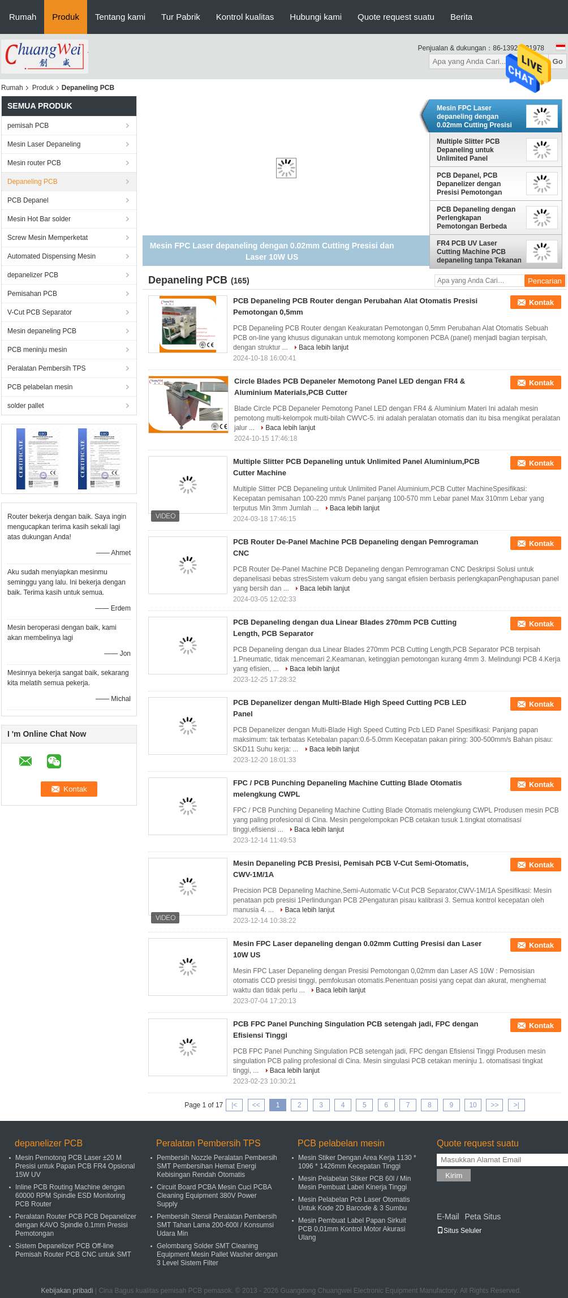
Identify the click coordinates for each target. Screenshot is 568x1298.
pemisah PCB (28, 126)
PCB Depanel (28, 200)
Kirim (453, 1175)
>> (494, 1105)
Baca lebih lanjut (323, 347)
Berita (461, 17)
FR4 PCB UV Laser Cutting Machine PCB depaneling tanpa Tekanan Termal (479, 251)
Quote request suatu (396, 17)
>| (516, 1105)
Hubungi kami (316, 17)
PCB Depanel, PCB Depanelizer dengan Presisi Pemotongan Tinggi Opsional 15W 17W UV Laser (478, 183)
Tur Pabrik (180, 17)
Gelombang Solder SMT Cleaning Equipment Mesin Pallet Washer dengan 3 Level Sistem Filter (217, 1254)
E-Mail (448, 1216)
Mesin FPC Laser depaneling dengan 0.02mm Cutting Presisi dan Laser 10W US (474, 116)
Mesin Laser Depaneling (43, 144)
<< (256, 1105)
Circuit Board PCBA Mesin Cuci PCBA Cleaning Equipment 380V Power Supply (214, 1195)
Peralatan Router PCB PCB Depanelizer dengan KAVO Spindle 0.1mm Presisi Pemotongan (75, 1225)
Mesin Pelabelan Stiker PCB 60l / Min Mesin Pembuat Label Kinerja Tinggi (354, 1183)
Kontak (541, 302)
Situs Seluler (459, 1231)
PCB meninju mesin (37, 350)
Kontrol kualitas (245, 17)
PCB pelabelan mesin (39, 387)
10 (472, 1105)
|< (234, 1105)
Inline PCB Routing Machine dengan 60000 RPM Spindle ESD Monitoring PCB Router (70, 1195)
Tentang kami (120, 17)
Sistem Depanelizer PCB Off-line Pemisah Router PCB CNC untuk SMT (73, 1250)
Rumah (22, 17)
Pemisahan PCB (32, 294)
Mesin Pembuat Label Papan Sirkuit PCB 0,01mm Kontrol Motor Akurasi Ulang (352, 1229)
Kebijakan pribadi (67, 1291)
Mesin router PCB (34, 163)
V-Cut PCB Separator (39, 312)
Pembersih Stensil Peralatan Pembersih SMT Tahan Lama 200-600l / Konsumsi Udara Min (217, 1225)
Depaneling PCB (32, 182)
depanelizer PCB (32, 275)
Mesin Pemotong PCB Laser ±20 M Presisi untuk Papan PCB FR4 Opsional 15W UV (75, 1166)
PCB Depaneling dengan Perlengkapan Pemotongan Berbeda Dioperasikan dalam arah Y (477, 217)
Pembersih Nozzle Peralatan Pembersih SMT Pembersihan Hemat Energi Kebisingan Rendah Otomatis (217, 1166)
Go (557, 61)
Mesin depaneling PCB (41, 331)
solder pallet (25, 406)
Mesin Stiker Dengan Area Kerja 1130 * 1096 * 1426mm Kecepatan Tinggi (357, 1162)
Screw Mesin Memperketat (47, 238)
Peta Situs (482, 1216)
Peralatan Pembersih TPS (46, 368)
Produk (65, 17)
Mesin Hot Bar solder (39, 219)
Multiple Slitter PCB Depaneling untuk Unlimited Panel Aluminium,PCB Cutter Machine (473, 149)
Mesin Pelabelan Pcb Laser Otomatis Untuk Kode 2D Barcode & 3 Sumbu (354, 1204)
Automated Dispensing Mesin (51, 256)
